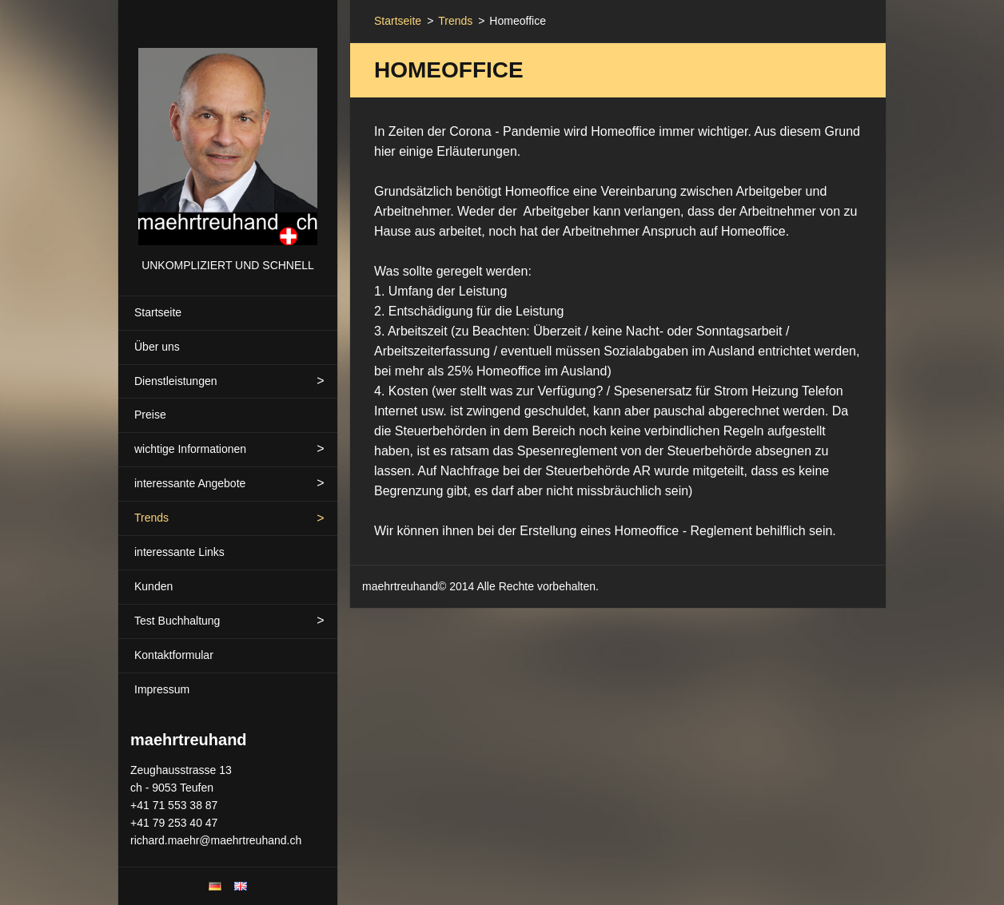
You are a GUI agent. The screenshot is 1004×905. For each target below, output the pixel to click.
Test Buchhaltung (177, 620)
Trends (151, 517)
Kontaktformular (173, 655)
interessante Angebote (189, 483)
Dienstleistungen (175, 381)
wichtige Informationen (190, 449)
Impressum (161, 689)
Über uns (157, 346)
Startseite (157, 312)
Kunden (153, 586)
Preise (150, 414)
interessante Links (179, 552)
